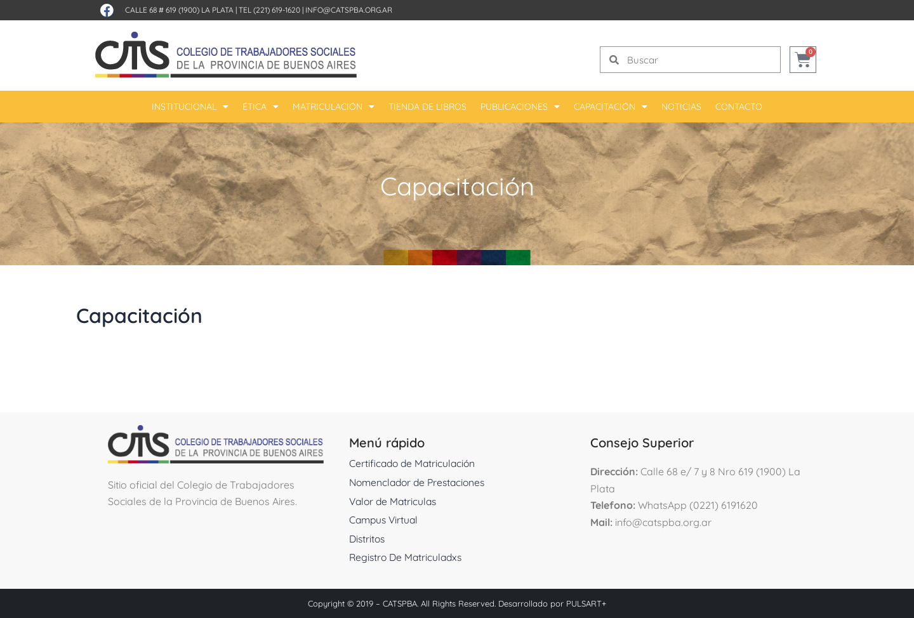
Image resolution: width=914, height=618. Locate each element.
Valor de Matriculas (394, 501)
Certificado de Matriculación (414, 463)
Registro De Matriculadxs (408, 557)
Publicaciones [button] (520, 106)
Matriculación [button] (333, 106)
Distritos (368, 538)
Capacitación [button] (610, 106)
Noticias (681, 106)
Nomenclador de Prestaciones (420, 482)
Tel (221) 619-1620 (269, 10)
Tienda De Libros (427, 106)
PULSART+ (586, 603)
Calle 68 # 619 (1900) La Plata (179, 10)
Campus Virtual (385, 519)
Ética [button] (260, 106)
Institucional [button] (190, 106)
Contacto (738, 106)
